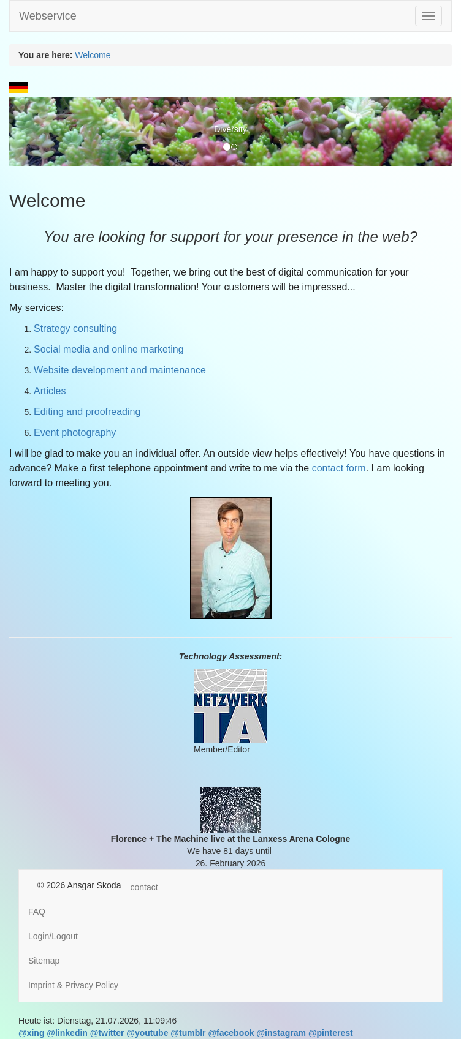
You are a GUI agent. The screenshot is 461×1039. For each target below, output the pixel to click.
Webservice (48, 16)
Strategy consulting (75, 328)
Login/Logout (53, 936)
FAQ (36, 912)
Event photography (75, 432)
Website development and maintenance (120, 370)
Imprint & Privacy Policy (73, 985)
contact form (339, 468)
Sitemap (43, 961)
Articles (51, 391)
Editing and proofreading (88, 412)
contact (144, 887)
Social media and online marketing (110, 349)
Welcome (92, 55)
